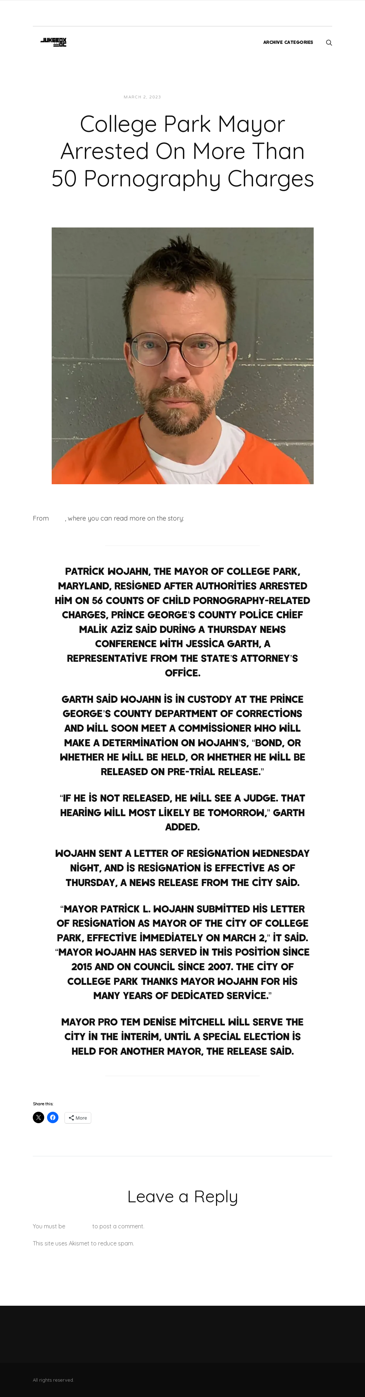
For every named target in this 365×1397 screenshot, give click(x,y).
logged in (79, 1226)
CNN (58, 518)
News (228, 97)
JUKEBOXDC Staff (191, 97)
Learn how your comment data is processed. (194, 1243)
